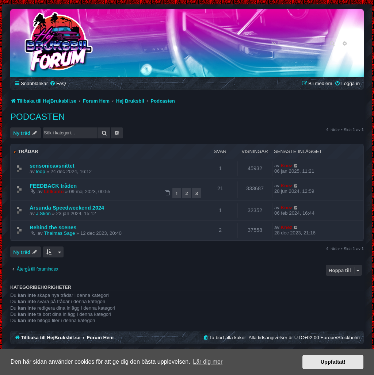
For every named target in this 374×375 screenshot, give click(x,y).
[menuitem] (58, 83)
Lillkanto (54, 191)
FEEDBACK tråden (53, 186)
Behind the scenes (53, 227)
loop (40, 171)
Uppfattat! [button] (333, 362)
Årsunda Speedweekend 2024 (67, 208)
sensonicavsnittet (52, 166)
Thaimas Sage (59, 233)
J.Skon (43, 213)
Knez (287, 165)
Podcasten (37, 117)
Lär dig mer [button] (207, 362)
